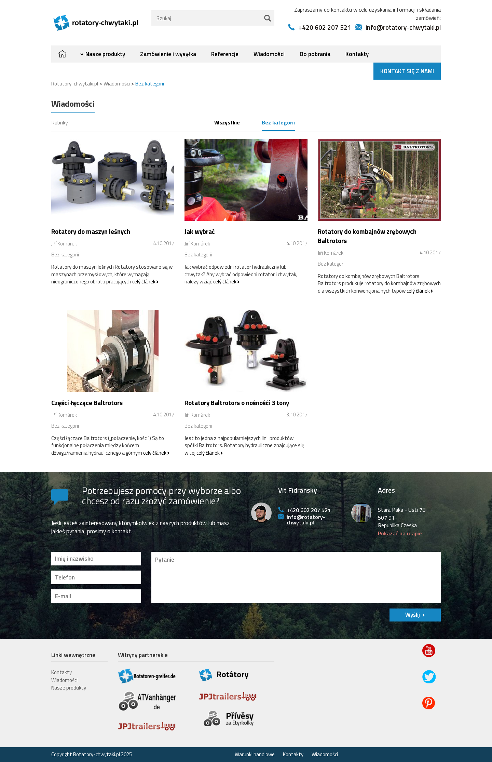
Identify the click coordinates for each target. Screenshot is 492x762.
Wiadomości (269, 54)
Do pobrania (315, 54)
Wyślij (412, 614)
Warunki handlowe (255, 754)
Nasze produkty (105, 54)
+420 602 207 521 (324, 27)
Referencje (224, 54)
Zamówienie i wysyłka (168, 54)
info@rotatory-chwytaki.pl (403, 27)
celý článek (143, 281)
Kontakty (357, 54)
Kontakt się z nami (407, 71)
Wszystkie (227, 122)
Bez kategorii (278, 122)
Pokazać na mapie (400, 533)
